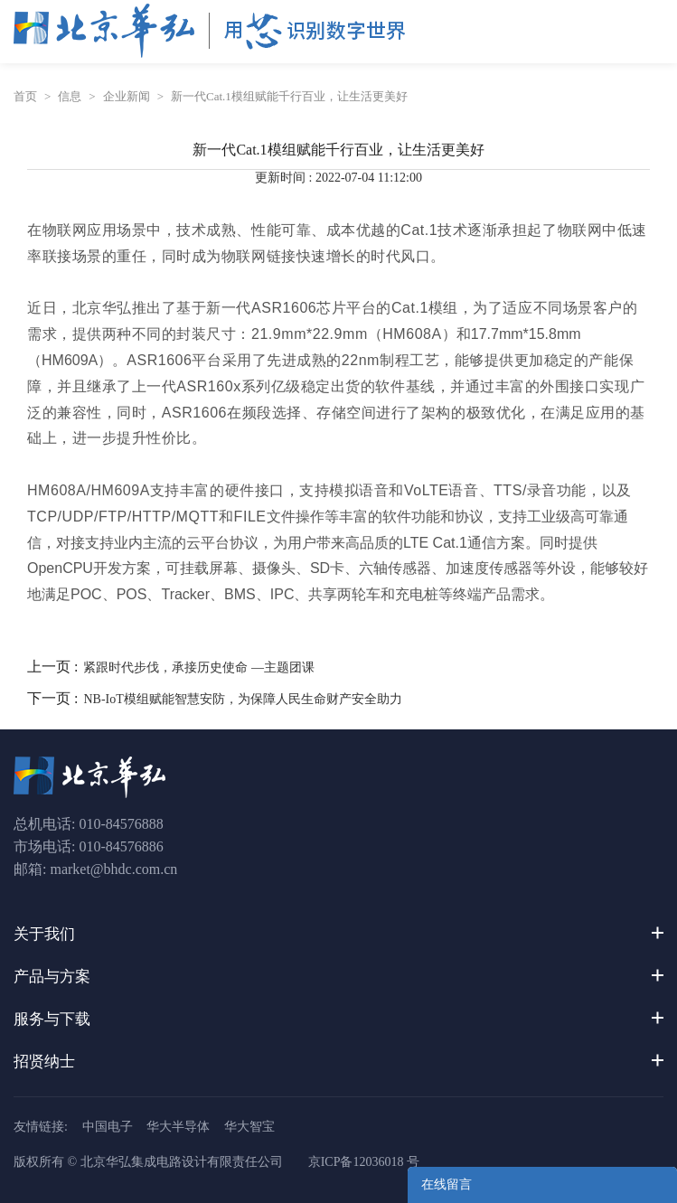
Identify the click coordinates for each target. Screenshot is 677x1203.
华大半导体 (178, 1126)
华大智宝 (249, 1126)
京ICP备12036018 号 (363, 1162)
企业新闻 (126, 96)
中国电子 (107, 1126)
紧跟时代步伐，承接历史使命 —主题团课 (199, 667)
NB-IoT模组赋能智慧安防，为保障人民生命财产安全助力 (242, 699)
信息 (69, 96)
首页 (25, 96)
